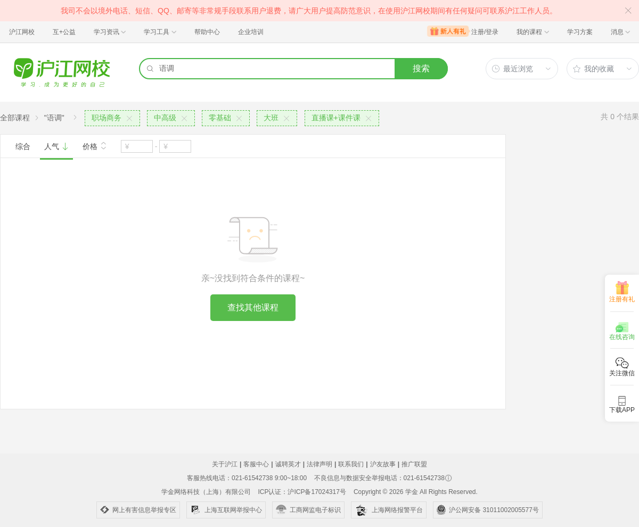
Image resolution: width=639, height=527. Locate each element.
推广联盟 (414, 464)
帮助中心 (207, 32)
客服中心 (256, 464)
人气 (56, 146)
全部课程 (15, 117)
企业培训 (251, 32)
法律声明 (319, 464)
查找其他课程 (252, 307)
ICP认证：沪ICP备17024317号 (302, 492)
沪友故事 (383, 464)
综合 (22, 146)
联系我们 (351, 464)
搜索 (421, 68)
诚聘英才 (288, 464)
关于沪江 (224, 464)
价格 (95, 145)
